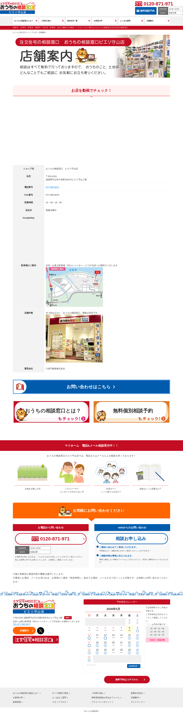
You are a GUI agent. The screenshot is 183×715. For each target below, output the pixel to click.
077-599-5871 (52, 187)
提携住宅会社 (137, 693)
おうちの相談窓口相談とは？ (26, 693)
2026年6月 (133, 666)
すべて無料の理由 (60, 693)
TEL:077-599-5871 (22, 624)
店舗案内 (135, 698)
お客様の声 (18, 698)
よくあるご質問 (59, 698)
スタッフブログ (59, 702)
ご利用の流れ (98, 693)
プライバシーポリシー (102, 702)
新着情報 (17, 702)
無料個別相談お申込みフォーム (106, 698)
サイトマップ (137, 702)
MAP (67, 618)
